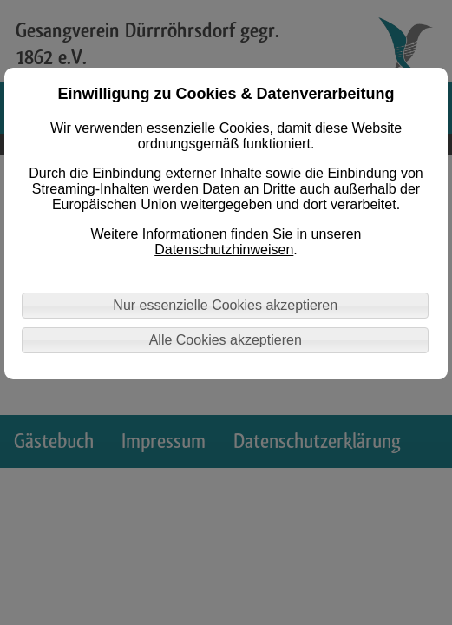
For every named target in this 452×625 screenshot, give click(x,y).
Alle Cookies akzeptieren (225, 339)
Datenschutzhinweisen (223, 249)
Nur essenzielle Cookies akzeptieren (225, 305)
